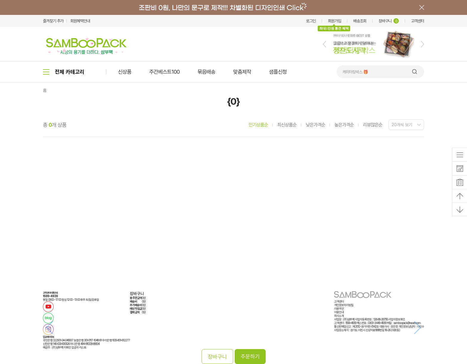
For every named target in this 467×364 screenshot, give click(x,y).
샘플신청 (278, 72)
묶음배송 (206, 72)
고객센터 (417, 20)
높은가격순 (344, 125)
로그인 (311, 20)
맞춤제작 (242, 72)
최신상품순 (287, 125)
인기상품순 (258, 125)
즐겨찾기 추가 (53, 20)
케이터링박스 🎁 (355, 72)
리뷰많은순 (372, 125)
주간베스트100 (164, 72)
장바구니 (389, 20)
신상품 (124, 72)
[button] (324, 44)
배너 (233, 7)
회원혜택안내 (80, 20)
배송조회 (359, 20)
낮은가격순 (315, 125)
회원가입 (334, 20)
